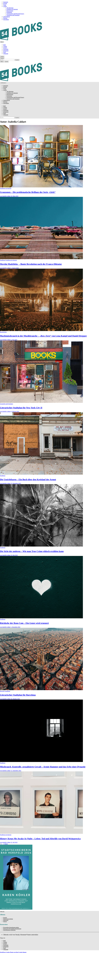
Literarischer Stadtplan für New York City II (21, 407)
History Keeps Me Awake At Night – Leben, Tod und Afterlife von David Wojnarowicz (40, 838)
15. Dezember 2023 (16, 483)
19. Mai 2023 (14, 555)
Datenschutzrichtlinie (8, 919)
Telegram (5, 53)
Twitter (5, 46)
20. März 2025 (14, 196)
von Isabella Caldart (5, 196)
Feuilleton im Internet (12, 9)
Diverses (2, 691)
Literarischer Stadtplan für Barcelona (18, 695)
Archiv (5, 6)
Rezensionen (9, 10)
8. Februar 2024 (15, 411)
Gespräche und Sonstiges (13, 15)
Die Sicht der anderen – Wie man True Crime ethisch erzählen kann (32, 551)
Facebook (5, 49)
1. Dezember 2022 (15, 627)
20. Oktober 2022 (15, 698)
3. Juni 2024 (14, 339)
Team (4, 5)
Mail (4, 44)
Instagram (5, 50)
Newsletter (6, 19)
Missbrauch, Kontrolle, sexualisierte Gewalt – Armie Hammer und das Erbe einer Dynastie (42, 767)
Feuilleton (2, 260)
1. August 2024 (15, 268)
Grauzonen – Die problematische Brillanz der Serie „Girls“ (27, 192)
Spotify (5, 47)
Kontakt (5, 917)
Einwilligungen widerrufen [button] (9, 930)
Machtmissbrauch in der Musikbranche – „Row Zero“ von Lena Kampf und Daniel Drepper (43, 336)
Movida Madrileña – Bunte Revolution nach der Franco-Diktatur (31, 264)
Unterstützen (6, 16)
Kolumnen (9, 12)
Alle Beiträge (9, 8)
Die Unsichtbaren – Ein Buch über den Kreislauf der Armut (28, 479)
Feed (4, 52)
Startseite (5, 2)
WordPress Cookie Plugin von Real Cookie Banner (13, 952)
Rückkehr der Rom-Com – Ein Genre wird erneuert (24, 623)
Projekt (5, 3)
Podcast (5, 18)
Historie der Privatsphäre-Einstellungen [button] (12, 928)
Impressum (5, 920)
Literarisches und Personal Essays (15, 13)
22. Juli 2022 (14, 842)
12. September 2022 (16, 770)
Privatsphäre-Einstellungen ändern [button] (11, 927)
